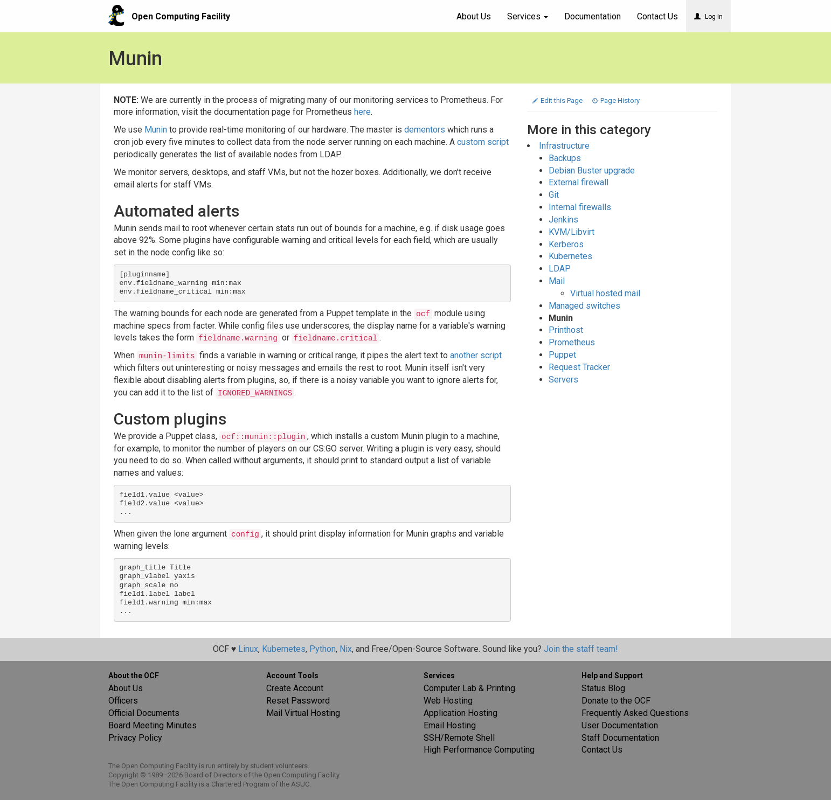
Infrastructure (564, 146)
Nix (346, 649)
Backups (565, 158)
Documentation (592, 16)
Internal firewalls (580, 207)
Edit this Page (558, 100)
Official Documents (143, 713)
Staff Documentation (620, 738)
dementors (424, 129)
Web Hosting (448, 700)
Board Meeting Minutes (152, 725)
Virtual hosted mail (605, 293)
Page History (616, 100)
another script (476, 355)
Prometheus (572, 342)
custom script (483, 142)
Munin (155, 129)
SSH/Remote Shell (459, 738)
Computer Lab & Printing (469, 688)
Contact (657, 16)
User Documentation (619, 725)
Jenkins (563, 219)
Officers (123, 700)
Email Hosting (450, 725)
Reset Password (298, 700)
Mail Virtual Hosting (303, 713)
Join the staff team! (581, 649)
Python (322, 649)
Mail (557, 281)
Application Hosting (460, 713)
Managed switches (584, 306)
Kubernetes (570, 256)
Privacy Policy (135, 738)
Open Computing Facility (180, 16)
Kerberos (566, 244)
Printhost (566, 330)
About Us (473, 16)
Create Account (294, 688)
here (362, 112)
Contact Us (601, 750)
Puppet (562, 355)
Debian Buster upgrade (592, 170)
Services (527, 16)
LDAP (560, 268)
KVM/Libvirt (571, 232)
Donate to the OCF (615, 700)
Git (554, 195)
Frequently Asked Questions (635, 713)
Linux (248, 649)
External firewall (578, 182)
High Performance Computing (479, 750)
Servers (563, 379)
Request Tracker (579, 367)
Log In (708, 16)
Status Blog (603, 688)
